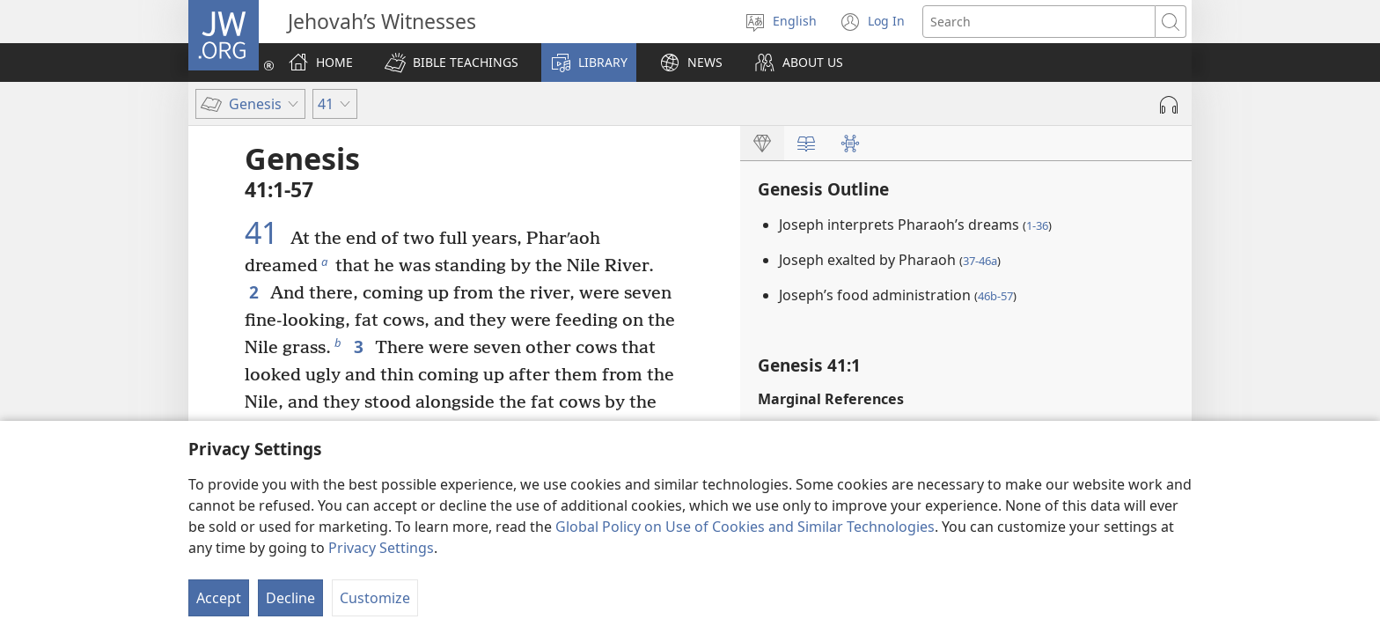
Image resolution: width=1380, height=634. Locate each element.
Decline (290, 598)
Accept (218, 598)
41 (265, 232)
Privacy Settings (381, 547)
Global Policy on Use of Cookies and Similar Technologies (745, 526)
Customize (375, 598)
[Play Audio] (1169, 105)
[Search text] (1039, 21)
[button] (451, 62)
